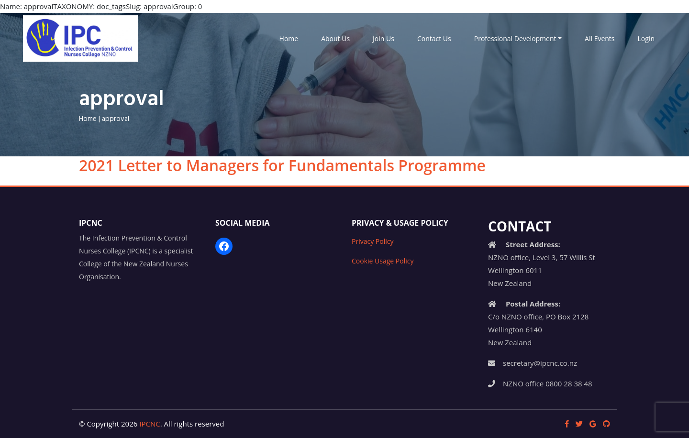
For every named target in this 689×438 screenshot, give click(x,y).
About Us (335, 38)
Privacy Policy (372, 241)
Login (646, 38)
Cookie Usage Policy (382, 260)
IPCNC (149, 423)
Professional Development (515, 38)
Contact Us (434, 38)
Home (289, 38)
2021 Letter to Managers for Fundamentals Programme (282, 165)
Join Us (383, 38)
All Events (599, 38)
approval (115, 119)
